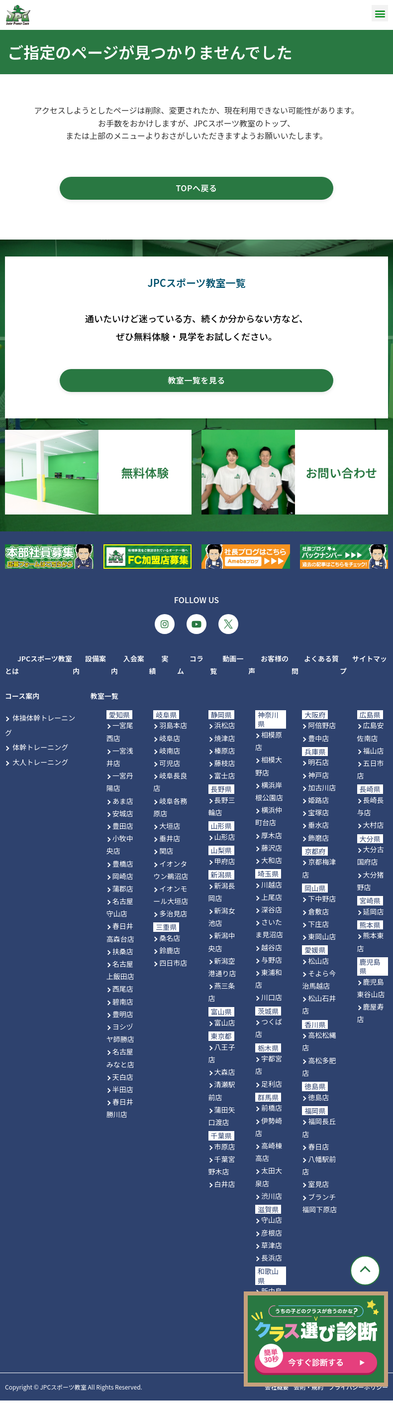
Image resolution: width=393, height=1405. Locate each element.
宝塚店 (318, 817)
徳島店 (318, 1102)
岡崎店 (122, 881)
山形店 (224, 841)
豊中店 (318, 743)
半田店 (122, 1094)
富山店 (224, 1027)
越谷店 (271, 952)
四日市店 (173, 968)
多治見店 (173, 918)
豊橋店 (122, 868)
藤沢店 (271, 852)
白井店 (224, 1189)
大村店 (373, 830)
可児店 (169, 767)
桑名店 (169, 942)
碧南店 (122, 1006)
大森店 (224, 1076)
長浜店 (271, 1262)
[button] (380, 13)
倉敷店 (318, 916)
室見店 (318, 1189)
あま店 (122, 805)
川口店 (271, 1002)
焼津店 (224, 743)
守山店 (271, 1225)
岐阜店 (169, 743)
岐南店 (169, 755)
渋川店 (271, 1200)
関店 (166, 856)
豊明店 (122, 1018)
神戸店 (318, 779)
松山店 (318, 965)
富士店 (224, 780)
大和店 (271, 865)
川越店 (271, 889)
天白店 (122, 1081)
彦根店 (271, 1237)
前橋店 (271, 1113)
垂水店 (318, 830)
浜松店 (224, 730)
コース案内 (22, 700)
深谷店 (271, 914)
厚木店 (271, 840)
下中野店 (322, 903)
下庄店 (318, 928)
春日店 (318, 1151)
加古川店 (322, 792)
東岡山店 (322, 941)
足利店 (271, 1088)
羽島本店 (173, 730)
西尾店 (122, 994)
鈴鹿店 (169, 955)
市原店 (224, 1151)
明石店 (318, 767)
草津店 (271, 1250)
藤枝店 (224, 767)
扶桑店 (122, 956)
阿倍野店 (322, 730)
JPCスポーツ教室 (63, 1391)
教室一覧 (104, 700)
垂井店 (169, 843)
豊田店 (122, 830)
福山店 (373, 755)
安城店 (122, 818)
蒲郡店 (122, 893)
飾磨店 (318, 842)
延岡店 (373, 916)
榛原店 (224, 755)
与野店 (271, 964)
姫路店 (318, 804)
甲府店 (224, 866)
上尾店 (271, 901)
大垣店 (169, 830)
